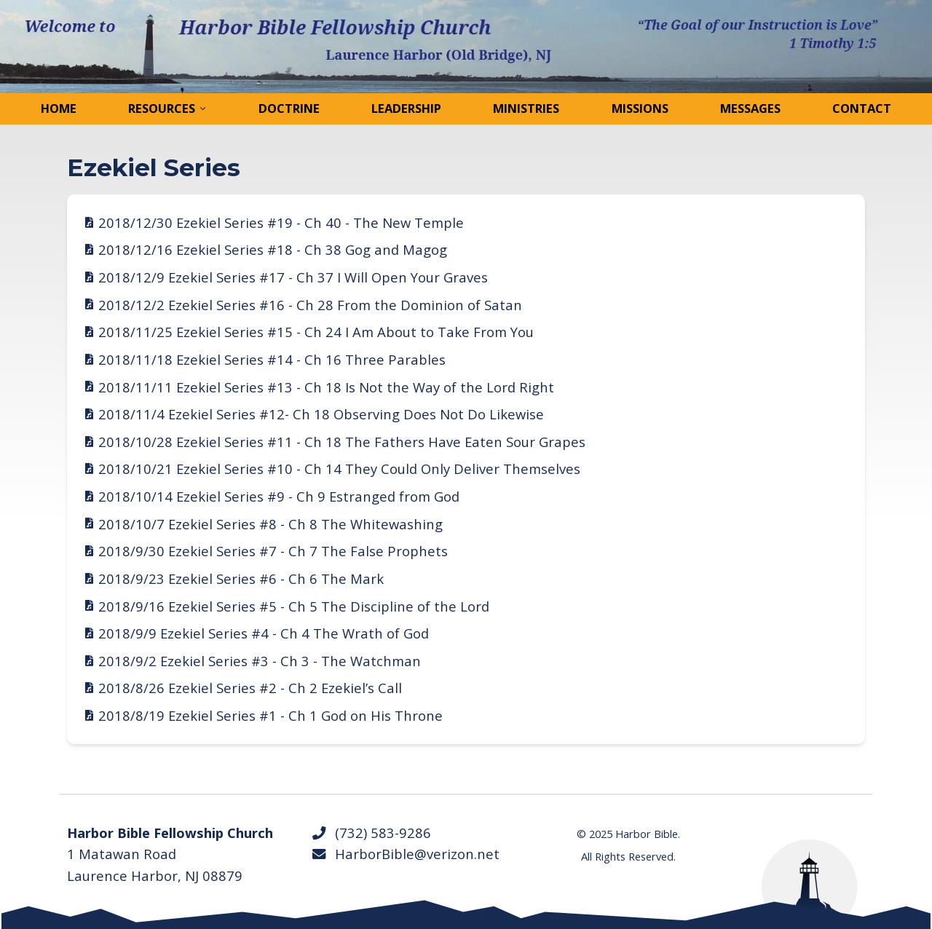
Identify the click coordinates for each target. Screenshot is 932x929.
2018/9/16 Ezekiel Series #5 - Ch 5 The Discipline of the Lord (293, 606)
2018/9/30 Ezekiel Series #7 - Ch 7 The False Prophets (273, 551)
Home (58, 108)
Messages (750, 108)
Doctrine (289, 108)
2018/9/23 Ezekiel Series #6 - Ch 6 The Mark (241, 578)
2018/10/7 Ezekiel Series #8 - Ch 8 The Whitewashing (270, 524)
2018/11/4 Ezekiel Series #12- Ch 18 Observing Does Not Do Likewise (321, 414)
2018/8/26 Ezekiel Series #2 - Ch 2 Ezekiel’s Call (250, 688)
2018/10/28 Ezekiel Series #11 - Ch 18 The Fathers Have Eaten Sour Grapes (341, 441)
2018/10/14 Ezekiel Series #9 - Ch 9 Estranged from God (278, 496)
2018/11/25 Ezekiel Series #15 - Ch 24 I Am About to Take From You (316, 332)
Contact (861, 108)
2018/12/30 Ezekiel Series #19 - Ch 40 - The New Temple (281, 222)
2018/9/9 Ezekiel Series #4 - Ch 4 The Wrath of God (263, 633)
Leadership (406, 108)
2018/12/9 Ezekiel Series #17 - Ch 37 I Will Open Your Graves (293, 277)
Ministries (526, 108)
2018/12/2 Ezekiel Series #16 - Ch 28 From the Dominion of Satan (310, 305)
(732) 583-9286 (371, 832)
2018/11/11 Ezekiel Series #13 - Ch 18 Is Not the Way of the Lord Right (326, 387)
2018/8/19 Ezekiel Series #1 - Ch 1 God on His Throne (270, 715)
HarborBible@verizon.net (405, 854)
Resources (161, 108)
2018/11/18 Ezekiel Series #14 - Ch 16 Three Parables (272, 359)
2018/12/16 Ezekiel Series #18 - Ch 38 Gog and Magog (272, 249)
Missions (640, 108)
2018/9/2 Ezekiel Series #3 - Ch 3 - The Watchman (259, 661)
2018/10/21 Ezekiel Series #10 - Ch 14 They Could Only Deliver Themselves (339, 468)
